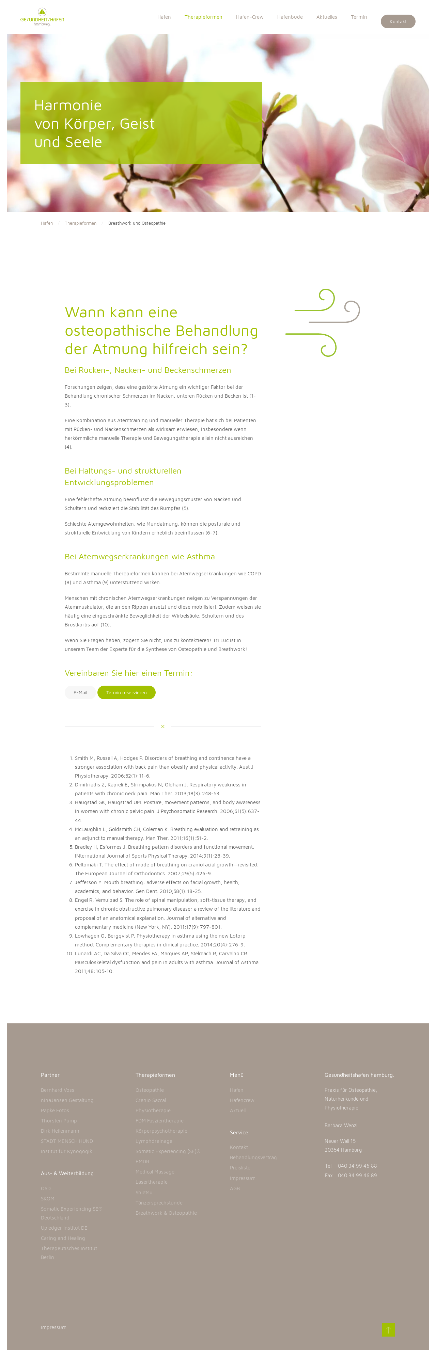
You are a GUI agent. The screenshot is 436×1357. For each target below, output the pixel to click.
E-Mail (80, 692)
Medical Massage (155, 1172)
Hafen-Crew (250, 17)
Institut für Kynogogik (66, 1151)
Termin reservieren (126, 692)
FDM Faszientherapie (160, 1120)
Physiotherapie (153, 1110)
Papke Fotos (55, 1110)
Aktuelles (326, 17)
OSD (46, 1188)
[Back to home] (46, 17)
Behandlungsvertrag (253, 1157)
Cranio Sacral (151, 1100)
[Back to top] (387, 1330)
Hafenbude (290, 17)
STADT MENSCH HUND (67, 1141)
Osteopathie (150, 1090)
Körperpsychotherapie (161, 1131)
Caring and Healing (63, 1238)
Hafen (164, 17)
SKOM (47, 1198)
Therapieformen (203, 17)
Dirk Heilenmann (60, 1131)
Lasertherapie (152, 1182)
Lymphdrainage (154, 1141)
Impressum (242, 1178)
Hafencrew (242, 1100)
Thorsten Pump (59, 1120)
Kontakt (398, 21)
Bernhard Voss (57, 1090)
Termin (359, 17)
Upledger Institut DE (64, 1228)
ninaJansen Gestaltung (67, 1100)
